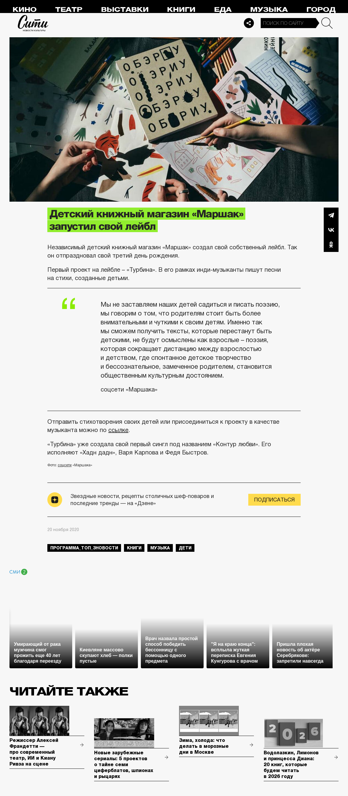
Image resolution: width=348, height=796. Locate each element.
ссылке (118, 430)
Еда (222, 9)
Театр (68, 9)
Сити (33, 23)
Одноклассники (331, 244)
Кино (24, 9)
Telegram (331, 215)
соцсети (65, 465)
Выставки (125, 9)
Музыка (269, 9)
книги (134, 548)
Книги (181, 9)
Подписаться (274, 500)
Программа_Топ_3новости (84, 548)
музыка (160, 548)
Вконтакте (331, 229)
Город (321, 9)
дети (185, 548)
